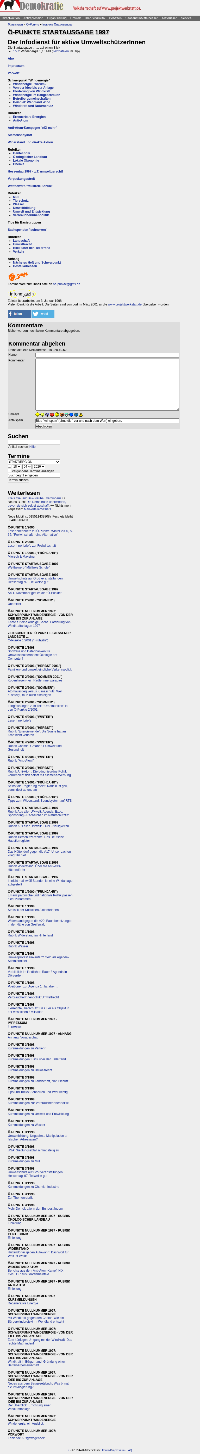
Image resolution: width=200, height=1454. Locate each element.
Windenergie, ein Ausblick (25, 1423)
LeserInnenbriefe (19, 720)
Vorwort (13, 73)
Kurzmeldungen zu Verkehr (27, 1048)
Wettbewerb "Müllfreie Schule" (30, 186)
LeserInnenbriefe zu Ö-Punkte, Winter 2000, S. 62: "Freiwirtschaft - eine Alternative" (40, 533)
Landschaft (21, 241)
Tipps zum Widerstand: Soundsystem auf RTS (40, 800)
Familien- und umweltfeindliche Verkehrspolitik (40, 669)
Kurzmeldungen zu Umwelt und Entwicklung (38, 1114)
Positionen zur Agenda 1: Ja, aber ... (33, 986)
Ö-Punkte (32, 24)
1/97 (16, 51)
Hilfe (32, 447)
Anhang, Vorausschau (23, 1037)
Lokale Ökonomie (26, 160)
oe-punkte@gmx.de (66, 284)
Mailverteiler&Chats (37, 509)
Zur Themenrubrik (20, 1198)
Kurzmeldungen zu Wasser (26, 1125)
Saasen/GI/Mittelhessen (141, 18)
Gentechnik (21, 153)
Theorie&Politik (94, 18)
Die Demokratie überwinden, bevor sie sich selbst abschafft (37, 503)
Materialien (170, 18)
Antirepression (33, 18)
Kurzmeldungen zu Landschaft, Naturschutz (38, 1081)
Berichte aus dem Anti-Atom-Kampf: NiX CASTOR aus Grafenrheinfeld (35, 1272)
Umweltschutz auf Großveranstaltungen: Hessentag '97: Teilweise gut (36, 1174)
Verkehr (18, 251)
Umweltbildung (24, 208)
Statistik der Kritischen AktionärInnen (33, 910)
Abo (11, 58)
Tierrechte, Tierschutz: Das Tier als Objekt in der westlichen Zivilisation (38, 1010)
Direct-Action (11, 18)
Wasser (18, 204)
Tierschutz (21, 200)
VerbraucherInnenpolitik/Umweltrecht (33, 997)
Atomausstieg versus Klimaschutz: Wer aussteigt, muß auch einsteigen (35, 693)
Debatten (115, 18)
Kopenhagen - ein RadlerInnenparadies (35, 680)
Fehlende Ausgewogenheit (26, 1438)
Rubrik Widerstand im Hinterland (30, 935)
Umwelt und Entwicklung (31, 211)
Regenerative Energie (23, 1303)
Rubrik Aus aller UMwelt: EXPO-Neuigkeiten (38, 826)
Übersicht (14, 604)
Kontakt (106, 1450)
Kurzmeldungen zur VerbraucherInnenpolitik (38, 1103)
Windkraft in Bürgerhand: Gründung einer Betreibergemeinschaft (36, 1363)
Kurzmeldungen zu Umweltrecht (30, 1070)
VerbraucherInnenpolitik (31, 215)
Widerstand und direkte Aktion (30, 142)
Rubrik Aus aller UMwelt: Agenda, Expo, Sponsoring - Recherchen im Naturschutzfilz (38, 813)
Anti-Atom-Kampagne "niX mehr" (32, 128)
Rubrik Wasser (18, 946)
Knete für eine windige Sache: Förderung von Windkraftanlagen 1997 (39, 624)
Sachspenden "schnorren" (27, 230)
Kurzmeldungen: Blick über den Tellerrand (37, 1059)
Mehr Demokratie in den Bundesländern (35, 1208)
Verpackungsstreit (21, 179)
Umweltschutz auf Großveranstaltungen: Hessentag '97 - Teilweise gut (36, 580)
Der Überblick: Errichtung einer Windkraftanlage (29, 1407)
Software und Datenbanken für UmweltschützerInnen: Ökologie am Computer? (32, 654)
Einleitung (15, 1223)
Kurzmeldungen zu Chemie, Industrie (33, 1187)
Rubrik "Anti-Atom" (21, 760)
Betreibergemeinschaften (32, 98)
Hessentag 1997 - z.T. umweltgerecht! (35, 171)
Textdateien (61, 51)
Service (186, 18)
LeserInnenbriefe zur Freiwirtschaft (32, 545)
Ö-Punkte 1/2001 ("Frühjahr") (28, 640)
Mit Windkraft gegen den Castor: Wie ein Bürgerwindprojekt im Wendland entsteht (36, 1319)
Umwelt (75, 18)
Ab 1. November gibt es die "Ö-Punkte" (35, 593)
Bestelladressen (25, 266)
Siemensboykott (20, 135)
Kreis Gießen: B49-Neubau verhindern (34, 498)
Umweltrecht (22, 244)
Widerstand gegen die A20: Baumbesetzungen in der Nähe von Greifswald (40, 922)
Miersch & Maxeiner (21, 556)
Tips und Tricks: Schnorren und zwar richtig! (38, 1092)
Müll (16, 197)
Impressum (16, 66)
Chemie (18, 164)
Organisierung (56, 18)
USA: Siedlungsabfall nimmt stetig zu (33, 1150)
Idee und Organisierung (57, 24)
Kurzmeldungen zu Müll (24, 1161)
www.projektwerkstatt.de (125, 304)
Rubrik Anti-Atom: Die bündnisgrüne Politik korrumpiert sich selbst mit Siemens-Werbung (39, 773)
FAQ (129, 1450)
